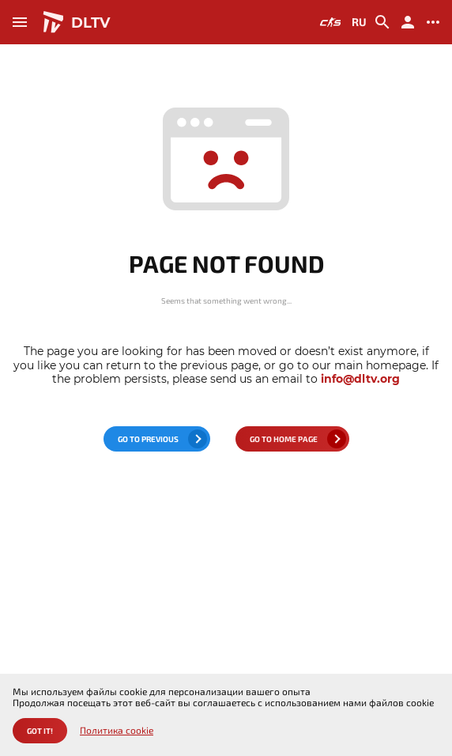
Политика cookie (116, 730)
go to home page (284, 439)
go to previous (148, 439)
